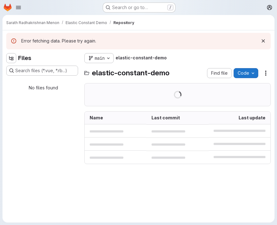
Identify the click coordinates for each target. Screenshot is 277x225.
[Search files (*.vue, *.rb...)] (42, 71)
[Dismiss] (263, 41)
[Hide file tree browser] (11, 58)
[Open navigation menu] (18, 7)
